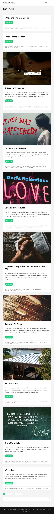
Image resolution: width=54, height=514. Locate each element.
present (31, 27)
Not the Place (11, 383)
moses (17, 289)
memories (16, 401)
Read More (9, 22)
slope (22, 107)
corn (21, 106)
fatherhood (10, 488)
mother (32, 461)
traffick (38, 166)
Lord (12, 107)
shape (14, 107)
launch (27, 342)
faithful (21, 225)
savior (33, 166)
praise (21, 289)
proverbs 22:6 (41, 461)
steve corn (36, 27)
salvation (29, 166)
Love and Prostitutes (15, 207)
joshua (37, 106)
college (10, 27)
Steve (22, 28)
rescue (24, 166)
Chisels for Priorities (14, 88)
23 (16, 494)
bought (6, 225)
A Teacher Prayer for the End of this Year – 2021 (26, 267)
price (41, 225)
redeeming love (19, 226)
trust (31, 46)
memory (21, 401)
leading (24, 46)
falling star (15, 27)
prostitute (8, 226)
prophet (45, 225)
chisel (13, 106)
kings (8, 107)
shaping (18, 107)
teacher (35, 226)
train (18, 462)
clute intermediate (14, 225)
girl (16, 166)
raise (46, 461)
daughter (18, 461)
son (16, 462)
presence (26, 27)
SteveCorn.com (8, 2)
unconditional (8, 227)
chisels (17, 106)
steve (25, 107)
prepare (31, 342)
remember (33, 401)
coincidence (8, 46)
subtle (35, 107)
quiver (35, 342)
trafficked (43, 166)
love (34, 225)
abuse (6, 166)
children (13, 461)
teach (30, 289)
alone (6, 27)
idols (26, 106)
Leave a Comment (43, 46)
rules (13, 462)
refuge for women (27, 226)
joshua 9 (41, 106)
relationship (8, 462)
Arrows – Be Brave (13, 324)
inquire (30, 106)
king (6, 107)
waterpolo (39, 107)
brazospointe (8, 106)
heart (27, 225)
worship (39, 289)
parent (36, 461)
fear (20, 27)
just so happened (18, 46)
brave (9, 342)
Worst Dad (10, 470)
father (22, 461)
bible (9, 166)
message (38, 225)
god (22, 27)
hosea (30, 225)
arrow (6, 342)
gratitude (12, 289)
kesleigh (18, 488)
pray (24, 289)
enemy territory (16, 342)
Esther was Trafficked (15, 148)
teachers (39, 226)
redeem (13, 226)
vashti (6, 167)
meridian (25, 401)
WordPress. (27, 511)
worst (22, 488)
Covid (6, 289)
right (28, 46)
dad (6, 488)
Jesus (33, 106)
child (9, 461)
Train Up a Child (12, 443)
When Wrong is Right (15, 36)
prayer (27, 289)
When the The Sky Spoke (17, 18)
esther (12, 166)
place (29, 401)
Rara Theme (43, 509)
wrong (35, 46)
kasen (45, 106)
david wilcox (8, 401)
